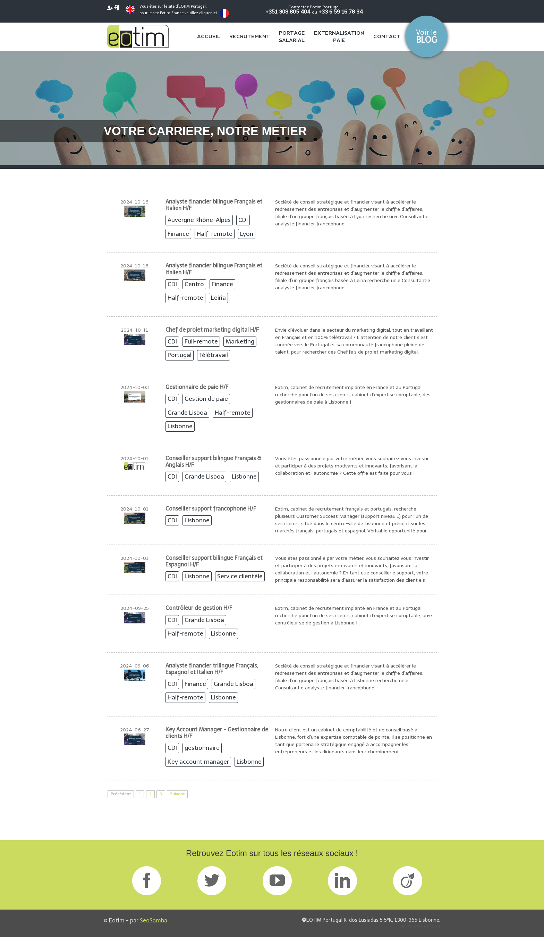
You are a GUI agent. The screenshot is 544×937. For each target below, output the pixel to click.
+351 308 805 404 (288, 11)
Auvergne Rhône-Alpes (199, 220)
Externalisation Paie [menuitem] (339, 36)
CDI (243, 220)
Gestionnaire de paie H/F (196, 387)
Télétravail (213, 355)
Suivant (177, 793)
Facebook (146, 880)
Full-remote (201, 341)
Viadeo (407, 880)
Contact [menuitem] (386, 36)
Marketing (240, 341)
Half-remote (214, 234)
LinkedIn (342, 880)
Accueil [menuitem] (208, 36)
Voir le (426, 36)
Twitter (211, 880)
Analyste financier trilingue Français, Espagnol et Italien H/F (211, 668)
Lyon (246, 234)
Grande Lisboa (187, 412)
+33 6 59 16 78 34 (340, 11)
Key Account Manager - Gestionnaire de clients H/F (216, 732)
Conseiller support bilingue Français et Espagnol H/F (214, 561)
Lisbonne (180, 426)
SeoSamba (153, 920)
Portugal (180, 355)
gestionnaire (202, 748)
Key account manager (198, 761)
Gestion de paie (206, 399)
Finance (178, 234)
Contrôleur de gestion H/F (198, 608)
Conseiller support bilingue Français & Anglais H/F (213, 461)
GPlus (277, 880)
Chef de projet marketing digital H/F (212, 329)
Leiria (218, 297)
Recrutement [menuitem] (249, 36)
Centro (194, 284)
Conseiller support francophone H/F (210, 508)
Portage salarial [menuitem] (292, 36)
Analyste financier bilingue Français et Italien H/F (213, 205)
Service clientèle (240, 576)
